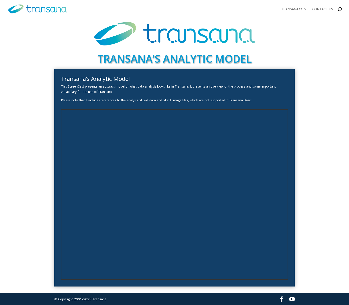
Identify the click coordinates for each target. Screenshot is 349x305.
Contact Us (322, 9)
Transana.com (293, 9)
